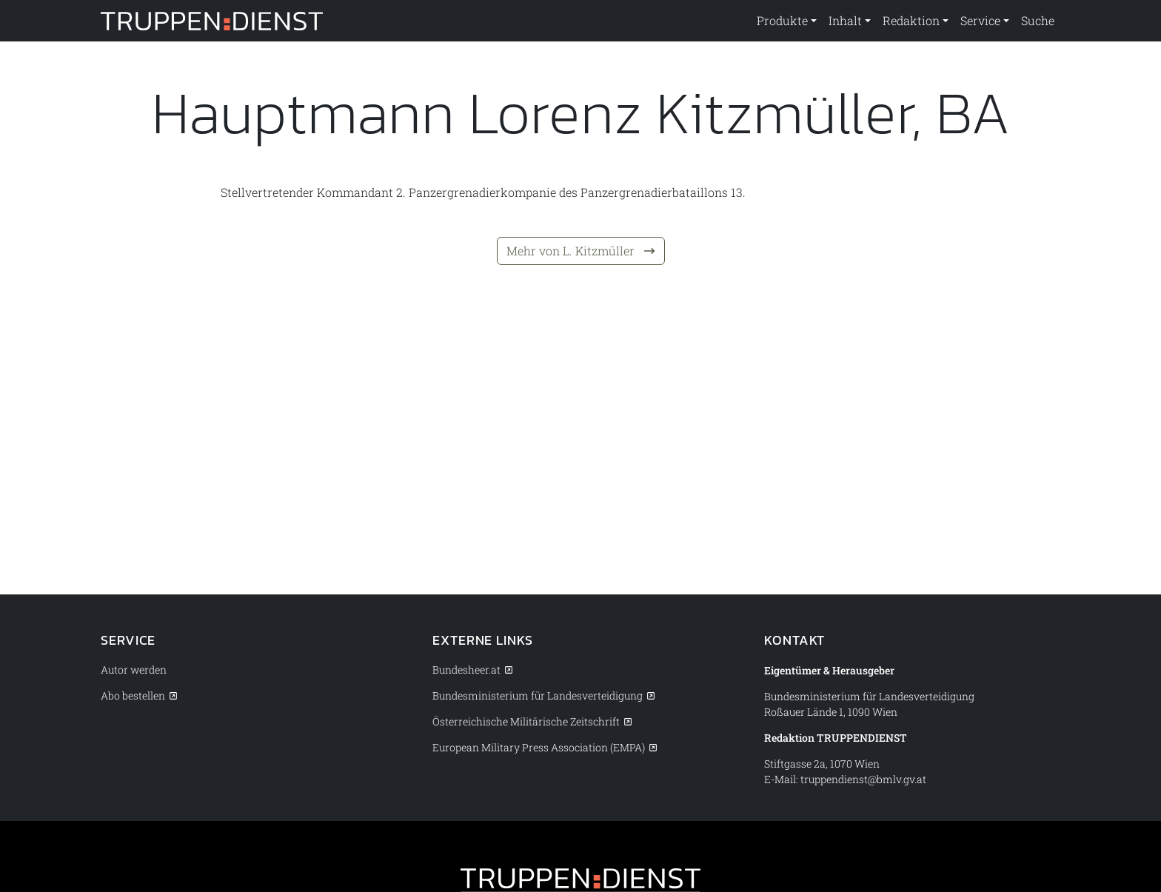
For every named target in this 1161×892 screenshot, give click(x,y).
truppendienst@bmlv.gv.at (863, 779)
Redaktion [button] (911, 20)
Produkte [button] (782, 20)
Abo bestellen (133, 695)
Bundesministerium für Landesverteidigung (537, 695)
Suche (1037, 20)
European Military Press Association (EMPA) (538, 747)
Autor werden (134, 670)
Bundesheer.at (466, 670)
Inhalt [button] (845, 20)
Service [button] (980, 20)
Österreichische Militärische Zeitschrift (526, 721)
